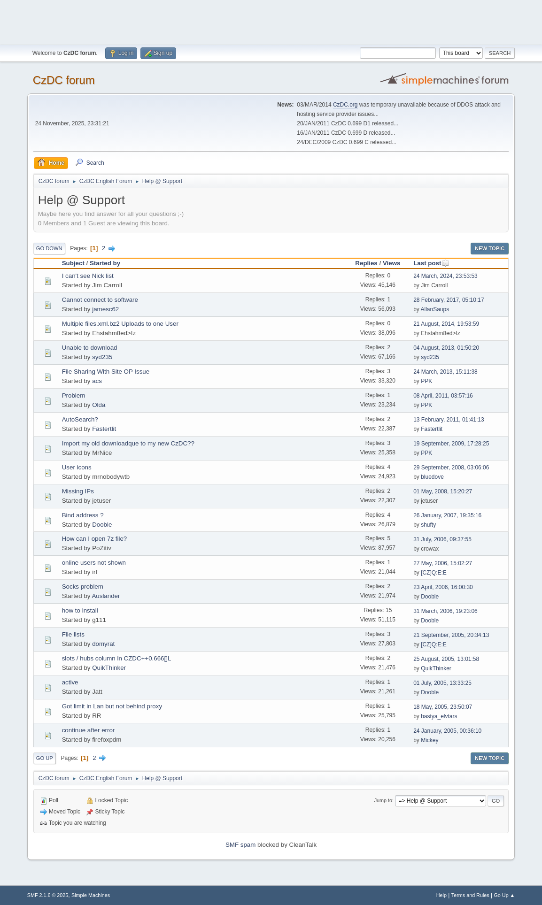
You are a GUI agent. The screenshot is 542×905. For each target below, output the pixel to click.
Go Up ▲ (504, 895)
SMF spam (240, 844)
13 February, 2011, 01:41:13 (448, 419)
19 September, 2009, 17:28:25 (451, 443)
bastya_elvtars (439, 716)
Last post (431, 263)
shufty (428, 525)
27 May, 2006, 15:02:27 (442, 563)
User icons (77, 467)
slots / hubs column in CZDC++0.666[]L (116, 658)
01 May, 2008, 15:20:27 (442, 491)
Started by (105, 263)
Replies (366, 263)
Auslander (106, 595)
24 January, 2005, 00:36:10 (447, 731)
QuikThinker (109, 667)
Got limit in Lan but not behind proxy (112, 706)
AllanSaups (435, 309)
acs (97, 380)
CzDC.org (345, 104)
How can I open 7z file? (94, 538)
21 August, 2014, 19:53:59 (446, 324)
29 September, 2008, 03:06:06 (451, 467)
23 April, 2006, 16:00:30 (443, 587)
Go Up (44, 758)
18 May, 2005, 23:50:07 (442, 707)
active (70, 682)
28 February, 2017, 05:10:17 (448, 300)
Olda (98, 404)
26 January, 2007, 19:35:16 (447, 515)
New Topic (489, 248)
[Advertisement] (271, 21)
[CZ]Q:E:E (434, 572)
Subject (73, 263)
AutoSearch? (80, 419)
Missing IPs (78, 491)
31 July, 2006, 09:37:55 (442, 539)
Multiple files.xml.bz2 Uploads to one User (120, 323)
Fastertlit (104, 428)
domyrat (103, 643)
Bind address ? (83, 515)
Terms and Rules (470, 895)
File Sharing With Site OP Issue (105, 371)
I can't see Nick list (88, 275)
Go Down (49, 248)
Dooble (102, 524)
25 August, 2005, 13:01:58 (446, 659)
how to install (80, 610)
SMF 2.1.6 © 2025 (48, 895)
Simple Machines (90, 895)
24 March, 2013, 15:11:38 (445, 371)
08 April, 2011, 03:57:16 (443, 395)
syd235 (102, 356)
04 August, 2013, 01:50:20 (446, 348)
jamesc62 (105, 309)
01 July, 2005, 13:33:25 (442, 683)
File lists (73, 634)
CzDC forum (64, 80)
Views (392, 263)
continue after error (88, 730)
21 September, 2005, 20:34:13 (451, 635)
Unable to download (89, 347)
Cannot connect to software (100, 299)
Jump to (383, 800)
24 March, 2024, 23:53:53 (445, 276)
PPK (426, 381)
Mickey (429, 740)
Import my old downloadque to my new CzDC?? (128, 443)
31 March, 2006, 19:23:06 (445, 611)
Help (441, 895)
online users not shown (94, 562)
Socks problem (82, 586)
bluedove (432, 477)
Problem (73, 395)
